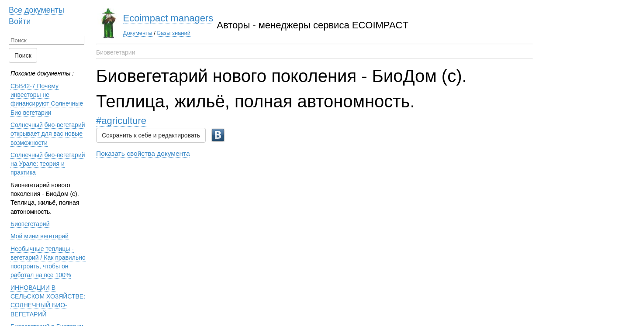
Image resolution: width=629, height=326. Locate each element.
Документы (137, 33)
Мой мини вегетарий (39, 236)
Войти (20, 21)
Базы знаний (173, 33)
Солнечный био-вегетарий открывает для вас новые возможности (47, 133)
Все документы (36, 10)
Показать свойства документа (143, 153)
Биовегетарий (29, 223)
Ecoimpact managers (168, 18)
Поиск (22, 55)
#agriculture (121, 120)
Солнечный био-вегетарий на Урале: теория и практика (47, 163)
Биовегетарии (115, 52)
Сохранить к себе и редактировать (151, 135)
